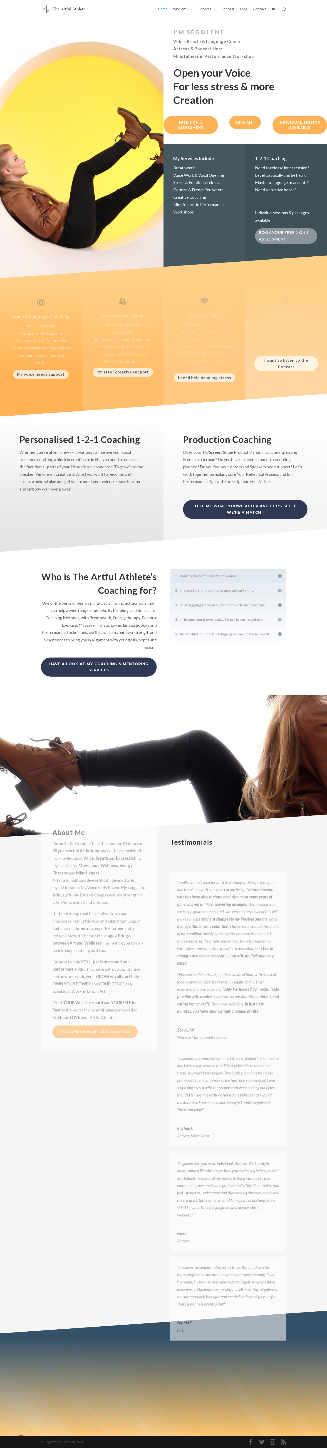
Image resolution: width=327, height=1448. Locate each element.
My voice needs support (41, 374)
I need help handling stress (204, 377)
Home (162, 9)
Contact (259, 9)
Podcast (228, 9)
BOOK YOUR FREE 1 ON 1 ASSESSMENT (284, 236)
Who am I (180, 9)
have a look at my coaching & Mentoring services (99, 667)
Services (205, 9)
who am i (245, 122)
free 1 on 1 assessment (191, 125)
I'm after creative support (123, 372)
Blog (243, 9)
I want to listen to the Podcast (286, 363)
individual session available (300, 125)
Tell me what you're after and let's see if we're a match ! (245, 509)
